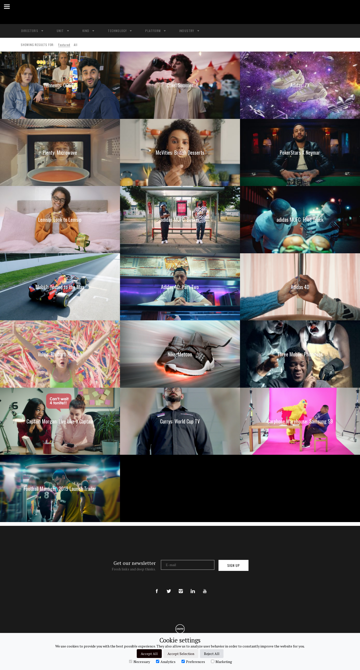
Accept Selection (181, 653)
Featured (64, 45)
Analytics (166, 661)
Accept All (149, 653)
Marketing (221, 661)
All (75, 45)
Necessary (139, 661)
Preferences (193, 661)
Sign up (233, 565)
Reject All (212, 653)
